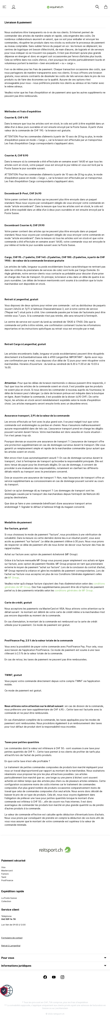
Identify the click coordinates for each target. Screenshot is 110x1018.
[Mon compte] (13, 7)
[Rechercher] (98, 7)
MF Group (13, 577)
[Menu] (4, 7)
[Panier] (105, 7)
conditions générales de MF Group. (74, 590)
